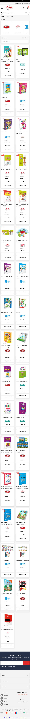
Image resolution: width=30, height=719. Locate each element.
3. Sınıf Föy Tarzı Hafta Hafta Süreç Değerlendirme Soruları (7, 346)
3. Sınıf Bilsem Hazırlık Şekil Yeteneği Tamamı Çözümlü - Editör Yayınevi (22, 205)
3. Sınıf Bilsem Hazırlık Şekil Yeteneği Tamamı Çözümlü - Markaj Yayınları (22, 417)
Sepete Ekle (7, 71)
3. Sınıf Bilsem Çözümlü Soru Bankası (21, 132)
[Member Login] (17, 3)
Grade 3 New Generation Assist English (6, 96)
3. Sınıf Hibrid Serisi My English (21, 60)
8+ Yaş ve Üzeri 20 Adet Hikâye (6, 594)
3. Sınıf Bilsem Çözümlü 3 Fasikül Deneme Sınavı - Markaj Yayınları (22, 381)
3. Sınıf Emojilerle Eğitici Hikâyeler (21, 346)
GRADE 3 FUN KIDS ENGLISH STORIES (20, 523)
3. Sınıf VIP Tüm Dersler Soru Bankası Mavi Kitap (6, 523)
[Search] (15, 13)
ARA (26, 12)
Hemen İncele (7, 75)
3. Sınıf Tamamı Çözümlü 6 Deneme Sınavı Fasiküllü (7, 628)
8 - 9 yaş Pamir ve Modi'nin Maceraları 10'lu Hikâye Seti (22, 559)
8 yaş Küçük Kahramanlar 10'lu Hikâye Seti (7, 559)
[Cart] (28, 7)
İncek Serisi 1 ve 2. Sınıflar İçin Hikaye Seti (22, 241)
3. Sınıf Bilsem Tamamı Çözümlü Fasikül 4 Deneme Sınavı (6, 381)
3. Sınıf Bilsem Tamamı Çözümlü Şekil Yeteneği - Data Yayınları (7, 487)
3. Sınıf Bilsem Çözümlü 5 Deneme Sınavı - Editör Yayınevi (22, 169)
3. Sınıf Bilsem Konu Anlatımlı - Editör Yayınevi (7, 168)
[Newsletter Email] (15, 663)
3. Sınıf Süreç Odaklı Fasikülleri (20, 311)
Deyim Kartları (19, 95)
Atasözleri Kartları (5, 132)
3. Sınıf (11, 16)
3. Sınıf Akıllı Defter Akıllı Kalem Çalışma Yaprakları (7, 311)
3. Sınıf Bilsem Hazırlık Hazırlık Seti (6, 241)
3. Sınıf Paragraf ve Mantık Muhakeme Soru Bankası (7, 60)
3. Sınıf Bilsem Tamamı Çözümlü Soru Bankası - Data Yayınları (7, 451)
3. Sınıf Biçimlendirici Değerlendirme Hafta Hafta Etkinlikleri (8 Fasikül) (22, 594)
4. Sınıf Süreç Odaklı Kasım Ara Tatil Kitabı (7, 277)
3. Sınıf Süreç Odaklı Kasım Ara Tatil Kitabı (22, 277)
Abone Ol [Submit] (26, 663)
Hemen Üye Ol (27, 3)
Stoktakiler (6, 38)
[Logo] (9, 7)
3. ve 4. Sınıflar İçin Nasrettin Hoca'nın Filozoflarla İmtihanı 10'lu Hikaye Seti (22, 451)
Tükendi (22, 605)
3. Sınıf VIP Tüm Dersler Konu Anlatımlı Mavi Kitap (22, 487)
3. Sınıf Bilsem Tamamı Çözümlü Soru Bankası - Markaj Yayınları (7, 417)
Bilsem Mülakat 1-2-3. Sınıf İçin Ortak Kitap (7, 205)
